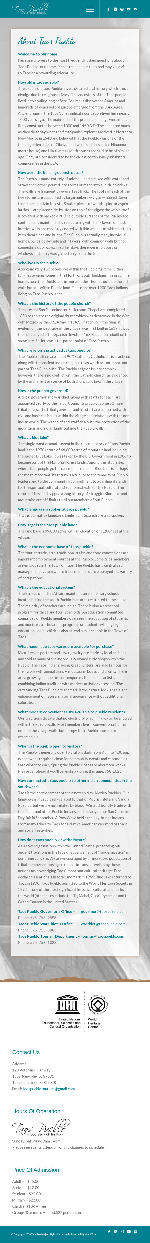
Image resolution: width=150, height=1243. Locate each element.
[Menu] (88, 9)
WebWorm (91, 1234)
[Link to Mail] (135, 9)
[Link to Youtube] (128, 9)
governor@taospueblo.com (104, 911)
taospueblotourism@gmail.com (48, 1088)
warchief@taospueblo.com (103, 923)
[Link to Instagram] (122, 9)
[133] (62, 9)
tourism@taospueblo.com (102, 936)
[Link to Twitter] (115, 9)
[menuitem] (88, 9)
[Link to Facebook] (108, 9)
